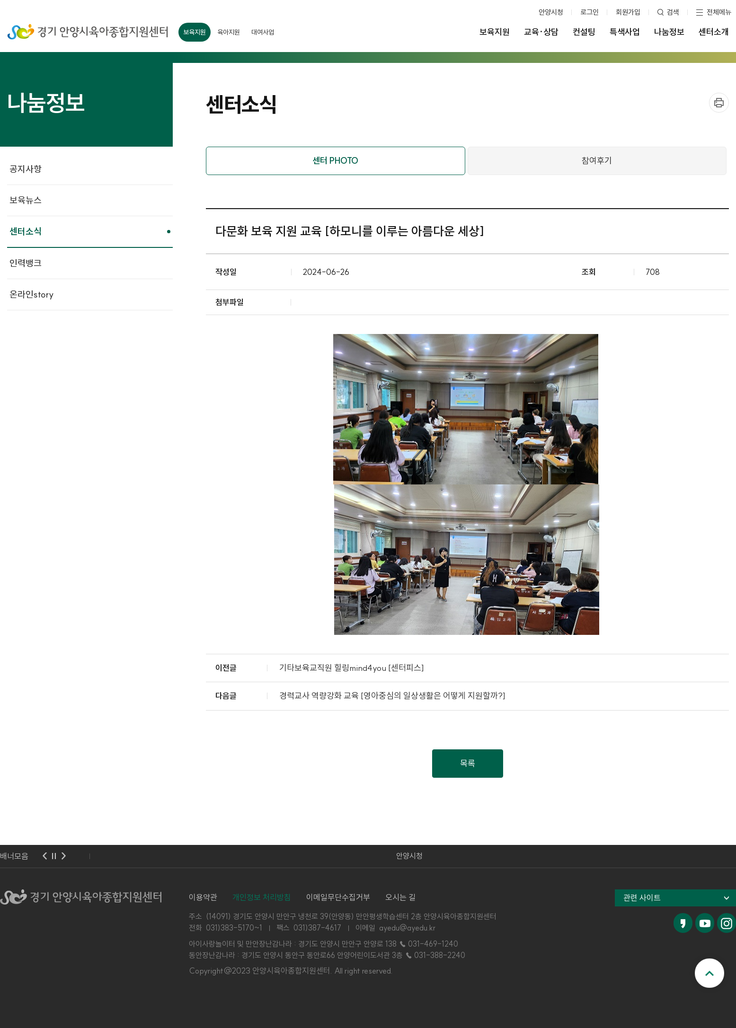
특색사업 (625, 32)
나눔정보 (669, 32)
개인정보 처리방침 (261, 897)
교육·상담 (541, 32)
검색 (673, 12)
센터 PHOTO (335, 160)
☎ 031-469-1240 (428, 944)
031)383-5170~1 (234, 927)
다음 (63, 856)
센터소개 (714, 32)
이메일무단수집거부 (338, 897)
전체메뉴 (719, 12)
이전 (44, 856)
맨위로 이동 (709, 973)
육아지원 (228, 32)
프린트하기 (719, 103)
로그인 (589, 12)
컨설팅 (584, 32)
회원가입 (628, 12)
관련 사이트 (642, 898)
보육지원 (194, 32)
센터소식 (25, 231)
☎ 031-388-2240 (435, 955)
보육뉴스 (25, 200)
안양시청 (551, 12)
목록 (467, 763)
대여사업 (262, 32)
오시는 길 (400, 897)
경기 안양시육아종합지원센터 (88, 29)
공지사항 (25, 169)
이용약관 (203, 897)
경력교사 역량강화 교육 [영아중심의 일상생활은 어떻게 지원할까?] (392, 695)
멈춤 (54, 856)
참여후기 (597, 160)
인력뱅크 (25, 263)
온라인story (31, 294)
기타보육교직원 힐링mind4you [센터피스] (351, 667)
